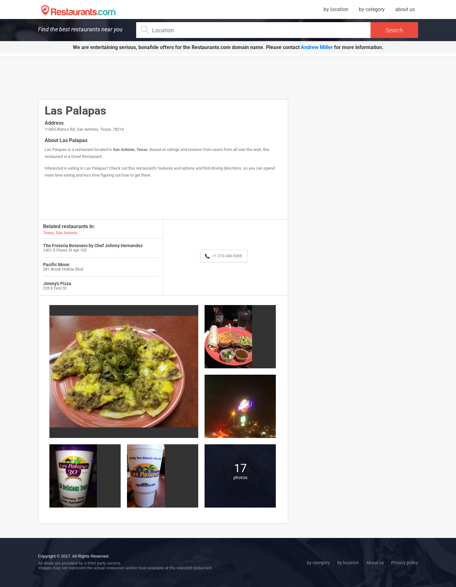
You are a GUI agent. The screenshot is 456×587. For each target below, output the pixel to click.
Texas (142, 149)
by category (372, 9)
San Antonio (124, 149)
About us (375, 562)
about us (405, 9)
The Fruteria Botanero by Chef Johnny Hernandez (93, 245)
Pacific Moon (56, 264)
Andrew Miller (317, 47)
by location (336, 9)
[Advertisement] (163, 77)
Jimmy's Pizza (57, 283)
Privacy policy (404, 562)
